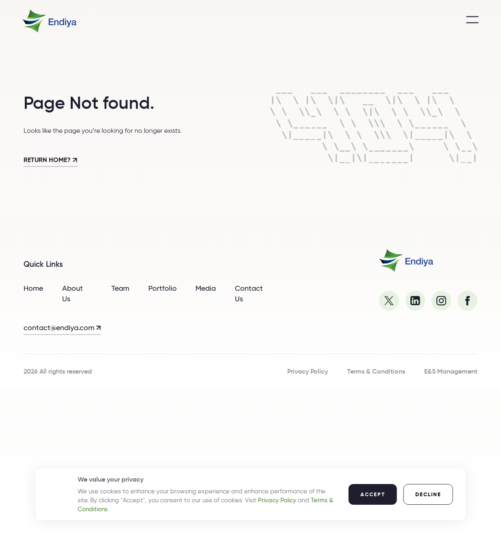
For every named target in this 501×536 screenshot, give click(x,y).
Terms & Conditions (376, 371)
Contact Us (249, 293)
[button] (372, 494)
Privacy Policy (307, 371)
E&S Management (450, 371)
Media (205, 288)
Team (120, 288)
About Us (72, 293)
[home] (49, 20)
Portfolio (162, 288)
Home (33, 288)
